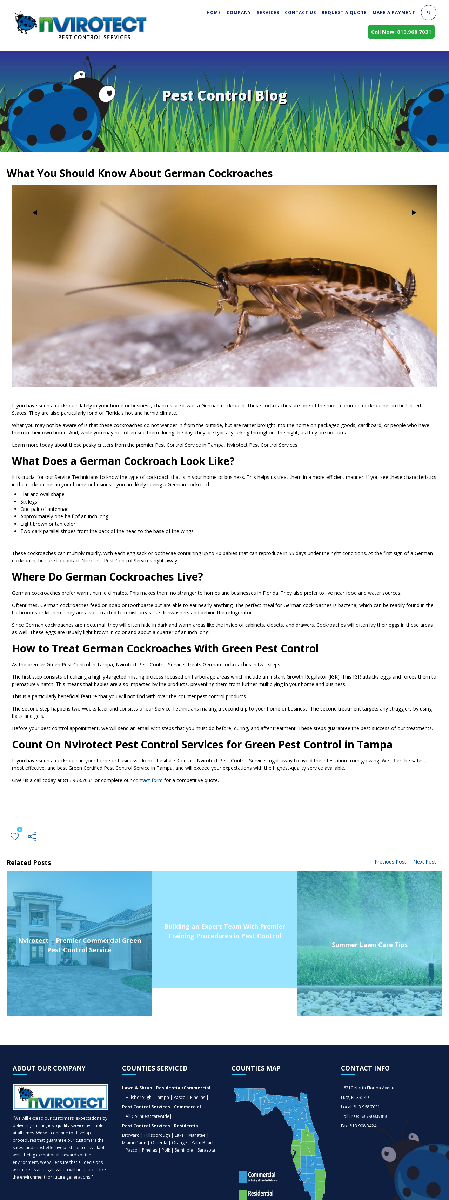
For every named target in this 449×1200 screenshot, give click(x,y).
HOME (214, 12)
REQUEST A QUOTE (344, 12)
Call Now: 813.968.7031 (401, 31)
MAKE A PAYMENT (394, 12)
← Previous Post (387, 861)
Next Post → (427, 861)
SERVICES (268, 12)
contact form (148, 780)
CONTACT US (300, 12)
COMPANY (239, 12)
